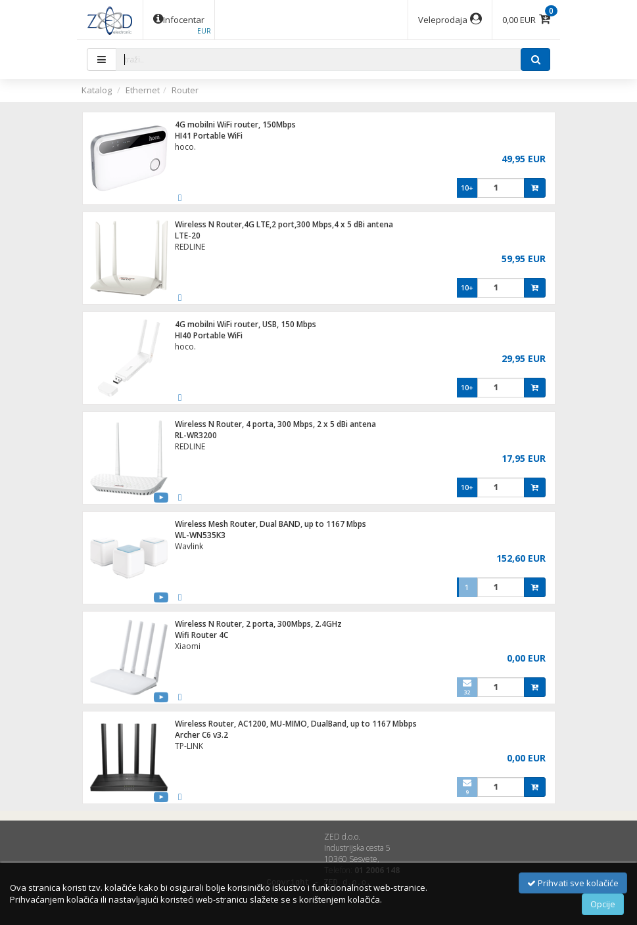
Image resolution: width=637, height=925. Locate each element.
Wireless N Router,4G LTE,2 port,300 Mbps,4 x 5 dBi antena (284, 224)
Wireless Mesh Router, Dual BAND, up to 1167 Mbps (270, 524)
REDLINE (190, 246)
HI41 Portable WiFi (209, 135)
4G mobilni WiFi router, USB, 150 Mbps (245, 324)
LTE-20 (188, 235)
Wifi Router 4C (201, 635)
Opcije (602, 904)
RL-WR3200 (196, 435)
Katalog (97, 90)
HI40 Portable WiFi (209, 335)
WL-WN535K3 (200, 535)
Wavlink (189, 546)
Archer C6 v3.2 (201, 734)
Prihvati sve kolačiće (573, 883)
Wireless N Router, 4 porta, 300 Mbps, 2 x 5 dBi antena (275, 424)
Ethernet (143, 90)
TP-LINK (189, 746)
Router (185, 90)
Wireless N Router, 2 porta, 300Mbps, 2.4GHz (258, 623)
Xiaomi (188, 646)
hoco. (185, 146)
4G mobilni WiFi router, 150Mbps (235, 124)
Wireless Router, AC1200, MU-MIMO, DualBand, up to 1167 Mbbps (296, 723)
